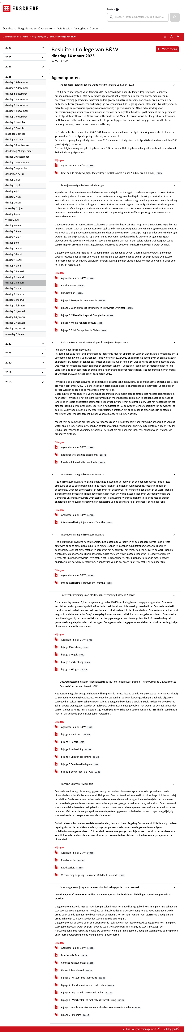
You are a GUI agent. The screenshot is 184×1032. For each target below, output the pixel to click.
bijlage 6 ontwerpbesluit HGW (78, 772)
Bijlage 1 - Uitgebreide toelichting (80, 978)
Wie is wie (64, 28)
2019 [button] (8, 372)
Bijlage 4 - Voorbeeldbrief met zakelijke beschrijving (90, 1000)
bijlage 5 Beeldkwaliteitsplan (77, 764)
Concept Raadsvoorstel (75, 963)
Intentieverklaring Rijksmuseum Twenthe (84, 522)
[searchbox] (138, 17)
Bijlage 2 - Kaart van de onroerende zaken (85, 985)
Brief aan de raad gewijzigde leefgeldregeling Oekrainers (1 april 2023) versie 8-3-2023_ (109, 173)
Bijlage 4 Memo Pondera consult (79, 323)
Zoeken (111, 9)
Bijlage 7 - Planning (73, 1015)
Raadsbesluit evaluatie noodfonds (80, 462)
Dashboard (9, 28)
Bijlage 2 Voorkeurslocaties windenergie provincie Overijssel (94, 308)
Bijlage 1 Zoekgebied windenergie (80, 300)
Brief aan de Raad (71, 955)
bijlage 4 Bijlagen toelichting (77, 757)
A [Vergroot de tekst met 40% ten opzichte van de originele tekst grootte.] (178, 37)
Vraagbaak (81, 28)
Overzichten (45, 28)
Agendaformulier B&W (75, 166)
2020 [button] (8, 363)
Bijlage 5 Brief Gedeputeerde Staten (81, 330)
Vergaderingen (27, 28)
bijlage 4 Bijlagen (71, 670)
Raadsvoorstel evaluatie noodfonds (81, 455)
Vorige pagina (167, 49)
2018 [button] (8, 382)
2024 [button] (8, 67)
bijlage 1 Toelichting (73, 734)
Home (25, 37)
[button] (175, 17)
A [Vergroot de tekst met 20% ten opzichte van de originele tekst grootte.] (171, 37)
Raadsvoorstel (70, 286)
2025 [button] (8, 57)
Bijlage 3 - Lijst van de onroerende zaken (84, 993)
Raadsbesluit (69, 293)
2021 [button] (8, 353)
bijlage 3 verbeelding (73, 662)
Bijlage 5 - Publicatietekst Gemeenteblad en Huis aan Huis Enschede (98, 1007)
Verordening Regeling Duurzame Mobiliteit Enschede (90, 875)
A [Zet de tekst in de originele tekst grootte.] (165, 36)
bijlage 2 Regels (70, 655)
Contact (94, 28)
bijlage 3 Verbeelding (74, 749)
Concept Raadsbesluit (74, 970)
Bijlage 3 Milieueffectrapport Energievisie (84, 315)
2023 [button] (8, 76)
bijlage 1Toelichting (72, 647)
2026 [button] (8, 47)
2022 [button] (8, 343)
